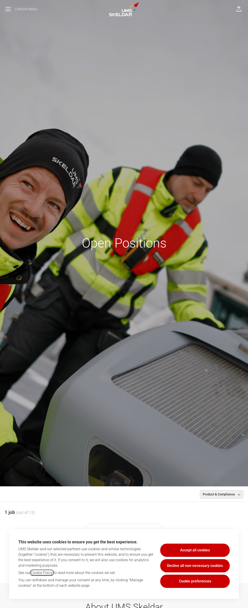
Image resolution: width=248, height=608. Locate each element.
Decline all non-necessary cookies (195, 565)
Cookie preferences (195, 581)
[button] (238, 9)
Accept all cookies (195, 550)
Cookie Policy (42, 573)
